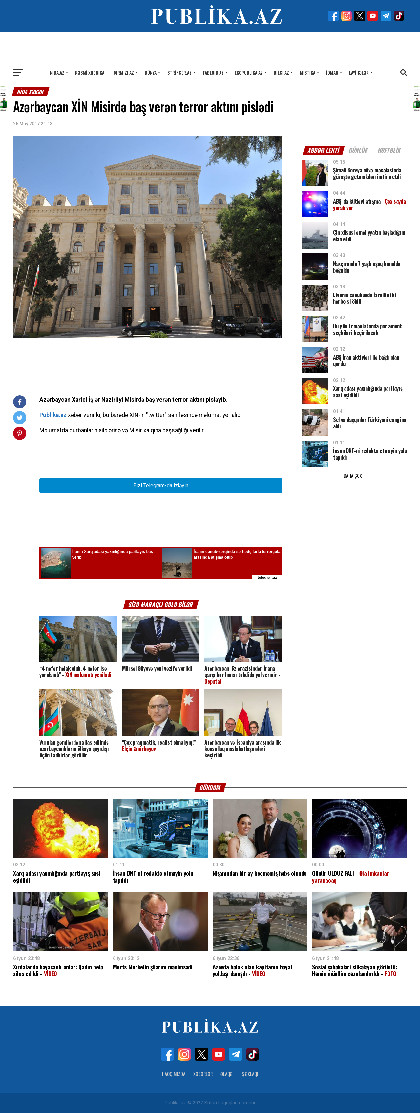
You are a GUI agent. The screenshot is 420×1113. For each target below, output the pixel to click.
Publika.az (53, 415)
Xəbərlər (203, 1073)
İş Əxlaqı (249, 1073)
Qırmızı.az (124, 72)
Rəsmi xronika (89, 72)
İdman (332, 72)
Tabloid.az (213, 72)
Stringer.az (179, 72)
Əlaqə (226, 1073)
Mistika (307, 72)
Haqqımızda (173, 1073)
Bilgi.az (281, 72)
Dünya (151, 72)
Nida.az (57, 72)
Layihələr (359, 72)
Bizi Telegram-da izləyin (160, 485)
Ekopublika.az (249, 72)
